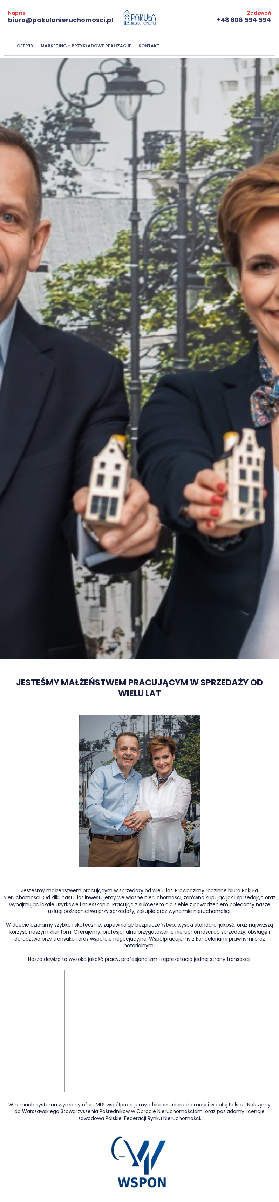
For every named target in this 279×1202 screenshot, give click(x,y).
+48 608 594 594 (244, 19)
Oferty (25, 46)
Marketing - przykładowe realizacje (86, 46)
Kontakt (148, 46)
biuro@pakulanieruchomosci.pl (60, 19)
